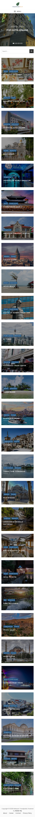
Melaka (14, 759)
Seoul (6, 71)
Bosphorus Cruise (11, 418)
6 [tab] (21, 43)
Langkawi (7, 518)
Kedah (6, 151)
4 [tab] (18, 43)
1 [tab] (13, 43)
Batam (6, 283)
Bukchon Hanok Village (14, 550)
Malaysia (7, 98)
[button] (17, 11)
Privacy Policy (27, 813)
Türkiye (13, 256)
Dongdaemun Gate (11, 207)
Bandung (7, 124)
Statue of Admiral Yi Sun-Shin (16, 312)
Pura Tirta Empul (10, 603)
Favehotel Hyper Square (14, 127)
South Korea (13, 71)
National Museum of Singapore (17, 735)
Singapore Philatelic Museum (16, 233)
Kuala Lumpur (8, 336)
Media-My (18, 811)
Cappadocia (8, 441)
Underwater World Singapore (17, 180)
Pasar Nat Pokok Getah (14, 101)
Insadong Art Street (12, 75)
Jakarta (21, 26)
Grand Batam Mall (11, 709)
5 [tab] (20, 43)
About (5, 813)
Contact (18, 813)
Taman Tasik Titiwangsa (14, 471)
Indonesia (14, 26)
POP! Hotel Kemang (17, 30)
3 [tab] (16, 43)
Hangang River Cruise (13, 683)
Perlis (13, 98)
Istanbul (6, 256)
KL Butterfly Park (11, 788)
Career (11, 813)
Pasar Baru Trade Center (14, 365)
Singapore (7, 177)
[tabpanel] (17, 29)
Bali (5, 600)
